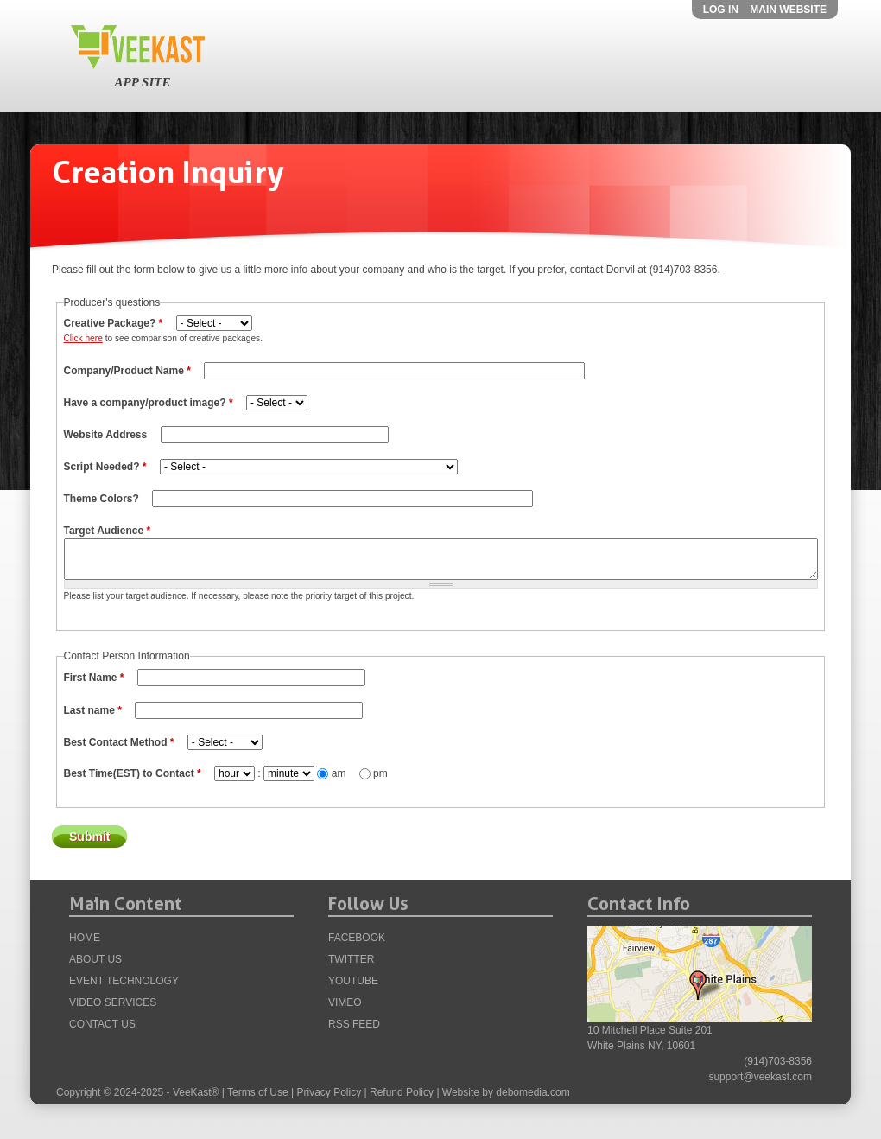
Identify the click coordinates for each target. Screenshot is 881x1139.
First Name (94, 677)
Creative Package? (113, 323)
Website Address (107, 435)
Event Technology (124, 981)
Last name (93, 710)
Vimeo (345, 1002)
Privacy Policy (329, 1092)
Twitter (351, 959)
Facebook (356, 938)
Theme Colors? (103, 499)
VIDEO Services (112, 1002)
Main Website (788, 9)
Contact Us (102, 1024)
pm (380, 773)
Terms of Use (257, 1092)
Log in (720, 9)
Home (84, 938)
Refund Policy (402, 1092)
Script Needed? (105, 467)
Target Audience (107, 531)
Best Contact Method (119, 742)
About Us (95, 959)
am (340, 773)
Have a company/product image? (148, 403)
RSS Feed (354, 1024)
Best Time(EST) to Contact (132, 773)
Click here (83, 338)
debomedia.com (532, 1092)
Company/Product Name (127, 371)
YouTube (353, 981)
